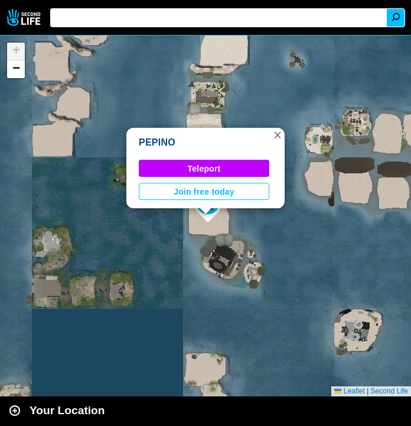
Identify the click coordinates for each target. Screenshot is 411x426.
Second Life (25, 17)
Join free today (204, 191)
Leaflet (349, 391)
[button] (277, 135)
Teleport (204, 168)
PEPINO (157, 142)
